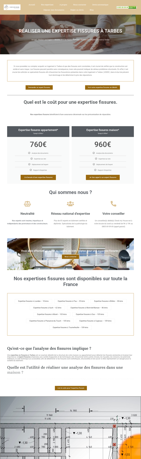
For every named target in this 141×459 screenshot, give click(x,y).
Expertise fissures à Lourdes (29, 301)
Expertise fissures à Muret (47, 314)
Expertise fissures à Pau (67, 301)
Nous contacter (79, 4)
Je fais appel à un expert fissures (102, 177)
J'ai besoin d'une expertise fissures (38, 177)
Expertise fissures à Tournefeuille (66, 327)
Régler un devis (77, 10)
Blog (91, 10)
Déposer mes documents (53, 10)
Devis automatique (100, 4)
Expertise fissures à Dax (85, 314)
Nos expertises (47, 4)
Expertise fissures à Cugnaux (90, 321)
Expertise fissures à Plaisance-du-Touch (45, 321)
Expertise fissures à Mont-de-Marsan (85, 308)
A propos (63, 4)
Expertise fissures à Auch (43, 308)
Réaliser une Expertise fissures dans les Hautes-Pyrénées (58, 40)
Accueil (32, 4)
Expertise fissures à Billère (104, 301)
